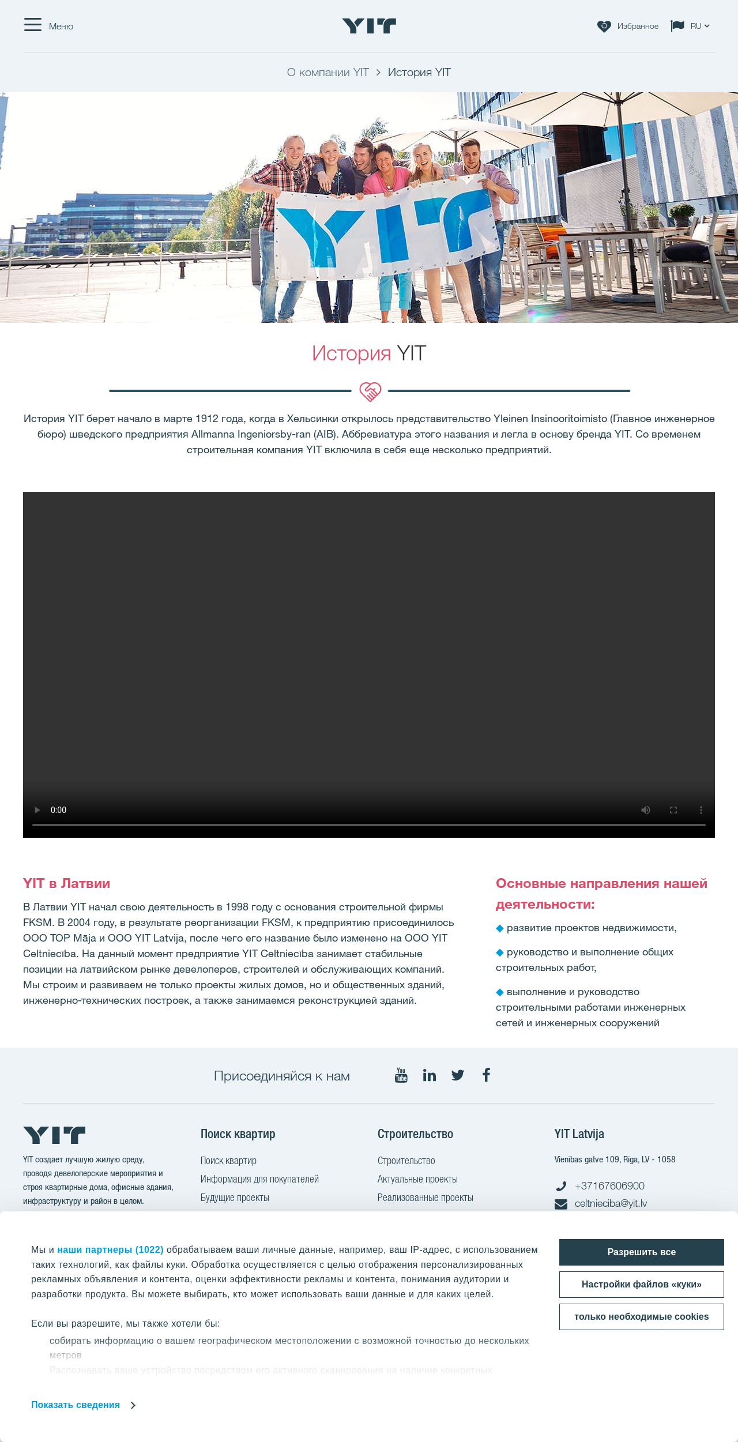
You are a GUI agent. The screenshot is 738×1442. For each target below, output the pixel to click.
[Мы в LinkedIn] (429, 1075)
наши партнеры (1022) (110, 1250)
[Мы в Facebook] (486, 1075)
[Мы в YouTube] (401, 1075)
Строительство (406, 1162)
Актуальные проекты (418, 1180)
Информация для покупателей (260, 1180)
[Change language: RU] (692, 26)
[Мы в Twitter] (458, 1075)
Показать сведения (75, 1405)
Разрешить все (642, 1252)
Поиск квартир (229, 1162)
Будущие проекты (235, 1198)
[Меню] (48, 26)
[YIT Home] (369, 25)
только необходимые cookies (641, 1316)
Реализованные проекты (425, 1198)
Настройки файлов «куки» (642, 1284)
